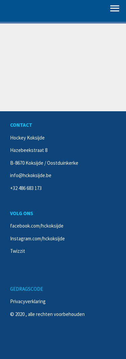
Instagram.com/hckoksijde (37, 238)
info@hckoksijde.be (30, 175)
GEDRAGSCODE (26, 289)
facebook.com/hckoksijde (37, 226)
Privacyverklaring (28, 301)
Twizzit (17, 251)
